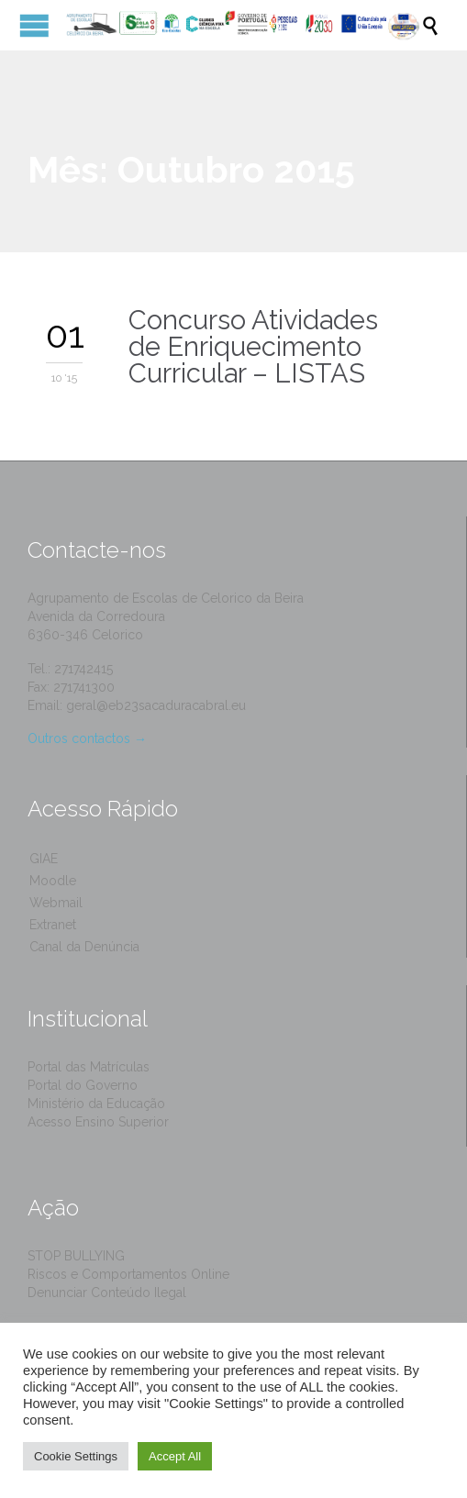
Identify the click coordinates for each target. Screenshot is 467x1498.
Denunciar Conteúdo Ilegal (107, 1292)
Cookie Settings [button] (75, 1456)
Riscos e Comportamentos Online (128, 1274)
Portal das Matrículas (89, 1067)
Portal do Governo (83, 1085)
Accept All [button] (175, 1456)
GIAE (43, 858)
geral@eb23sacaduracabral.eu (156, 705)
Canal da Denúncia (84, 946)
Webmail (56, 902)
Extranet (52, 924)
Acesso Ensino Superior (98, 1122)
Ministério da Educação (96, 1103)
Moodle (52, 880)
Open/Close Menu (34, 25)
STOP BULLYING (76, 1255)
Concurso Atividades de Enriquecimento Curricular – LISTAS (253, 347)
